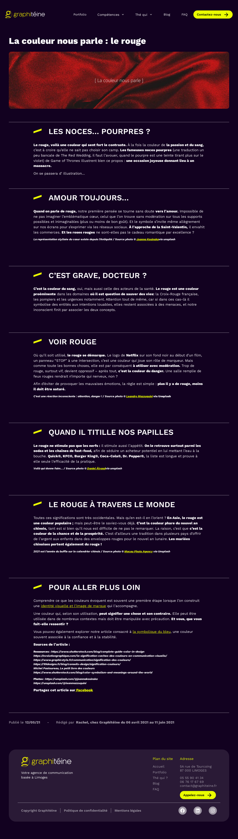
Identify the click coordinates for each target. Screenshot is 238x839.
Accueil (158, 766)
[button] (111, 15)
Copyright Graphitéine (39, 810)
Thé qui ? (160, 778)
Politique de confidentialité (85, 810)
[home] (25, 14)
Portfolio (79, 14)
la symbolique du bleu (152, 632)
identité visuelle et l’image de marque (73, 606)
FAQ (185, 14)
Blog (167, 14)
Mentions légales (128, 810)
